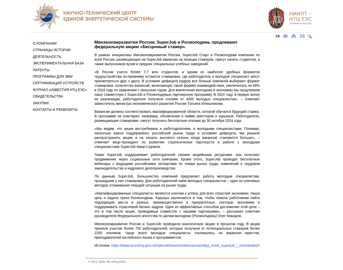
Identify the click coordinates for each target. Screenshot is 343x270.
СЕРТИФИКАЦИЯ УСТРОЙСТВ (58, 83)
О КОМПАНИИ (45, 43)
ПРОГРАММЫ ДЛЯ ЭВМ (53, 76)
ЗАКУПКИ (41, 103)
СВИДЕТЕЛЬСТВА (48, 96)
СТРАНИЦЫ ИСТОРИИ (52, 50)
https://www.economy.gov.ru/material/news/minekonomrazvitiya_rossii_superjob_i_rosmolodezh (185, 245)
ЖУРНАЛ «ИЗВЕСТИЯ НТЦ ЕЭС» (60, 90)
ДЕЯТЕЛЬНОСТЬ (47, 57)
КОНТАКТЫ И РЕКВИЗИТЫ (55, 110)
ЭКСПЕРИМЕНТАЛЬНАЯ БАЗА (58, 63)
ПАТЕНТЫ (41, 70)
